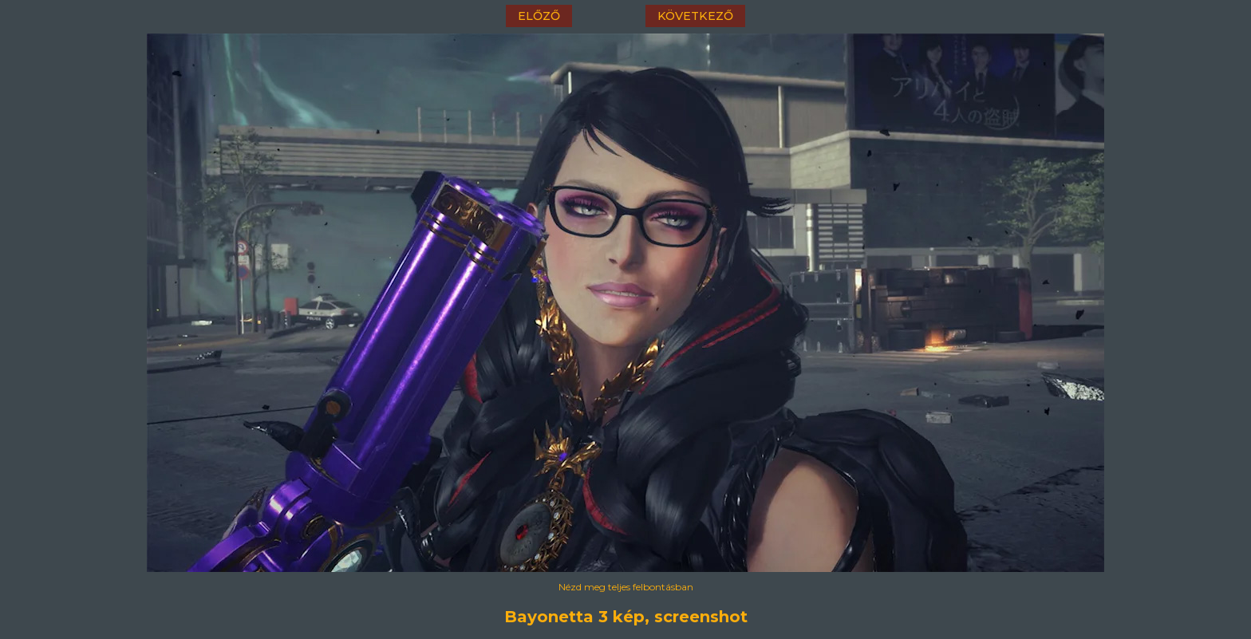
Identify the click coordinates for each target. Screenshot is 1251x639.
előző (539, 16)
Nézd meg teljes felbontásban (625, 587)
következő (695, 16)
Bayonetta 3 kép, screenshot (626, 616)
